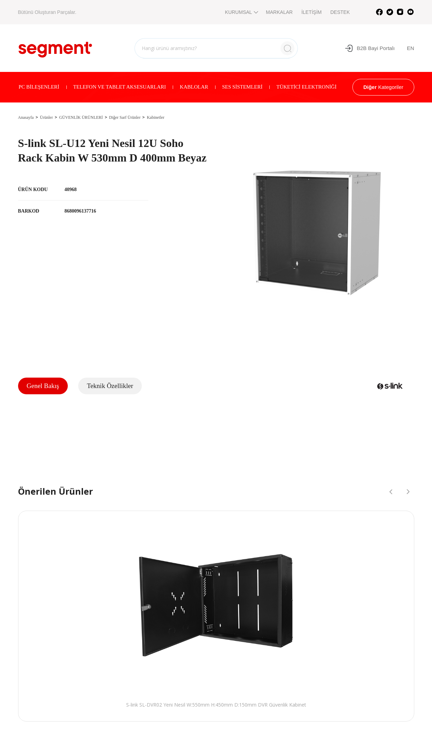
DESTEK (340, 12)
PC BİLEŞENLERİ (39, 87)
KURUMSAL (241, 12)
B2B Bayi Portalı (369, 48)
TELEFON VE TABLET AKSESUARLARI (119, 87)
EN (410, 48)
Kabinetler (155, 117)
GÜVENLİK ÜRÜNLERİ (81, 117)
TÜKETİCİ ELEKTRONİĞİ (306, 87)
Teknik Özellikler (110, 385)
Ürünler (46, 117)
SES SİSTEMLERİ (242, 87)
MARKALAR (279, 12)
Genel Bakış (43, 385)
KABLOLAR (194, 87)
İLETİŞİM (311, 12)
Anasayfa (26, 117)
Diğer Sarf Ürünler (125, 117)
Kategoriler (383, 87)
